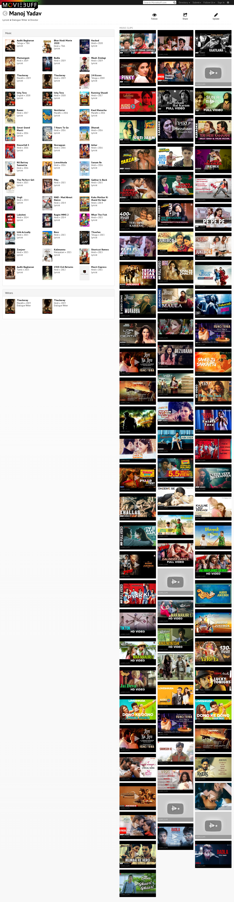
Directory (184, 2)
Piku (56, 179)
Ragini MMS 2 (61, 214)
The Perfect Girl (25, 179)
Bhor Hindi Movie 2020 (63, 42)
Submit (197, 2)
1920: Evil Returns (63, 266)
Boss (56, 232)
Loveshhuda (60, 162)
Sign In (221, 2)
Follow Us (209, 2)
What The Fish (99, 214)
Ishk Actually (23, 232)
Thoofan (96, 232)
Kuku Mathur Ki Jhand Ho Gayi (99, 199)
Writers (9, 293)
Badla (57, 57)
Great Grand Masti (23, 129)
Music (8, 33)
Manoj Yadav (25, 13)
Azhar (94, 145)
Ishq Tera (22, 92)
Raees (20, 110)
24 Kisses (96, 75)
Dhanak (95, 127)
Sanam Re (96, 162)
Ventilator (59, 110)
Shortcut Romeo (100, 249)
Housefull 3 (23, 145)
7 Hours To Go (61, 127)
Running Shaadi (99, 92)
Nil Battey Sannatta (22, 164)
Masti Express (99, 266)
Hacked (95, 40)
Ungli (19, 197)
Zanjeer (21, 249)
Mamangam (23, 57)
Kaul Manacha (99, 110)
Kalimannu (59, 249)
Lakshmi (21, 214)
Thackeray (22, 75)
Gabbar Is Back (99, 179)
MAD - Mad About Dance (63, 199)
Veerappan (59, 145)
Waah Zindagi (98, 57)
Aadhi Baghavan (25, 40)
